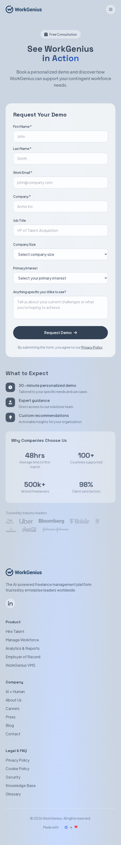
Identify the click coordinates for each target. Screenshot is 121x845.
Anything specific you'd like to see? (39, 292)
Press (10, 716)
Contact (13, 733)
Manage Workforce (22, 639)
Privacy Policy (91, 347)
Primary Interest (25, 268)
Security (13, 777)
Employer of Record (23, 656)
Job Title (19, 220)
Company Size (24, 244)
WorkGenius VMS (20, 665)
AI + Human (15, 691)
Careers (12, 708)
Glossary (13, 793)
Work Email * (22, 172)
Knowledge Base (21, 785)
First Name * (22, 126)
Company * (22, 196)
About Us (14, 699)
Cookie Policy (17, 768)
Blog (10, 725)
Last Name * (22, 148)
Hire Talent (15, 631)
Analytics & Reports (23, 648)
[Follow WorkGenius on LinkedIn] (10, 603)
